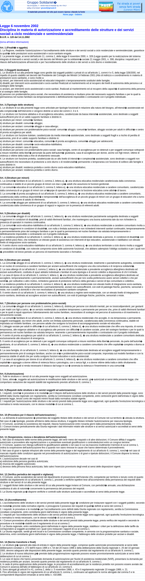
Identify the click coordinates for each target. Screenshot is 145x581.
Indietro (78, 15)
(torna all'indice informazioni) (14, 42)
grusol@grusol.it (48, 8)
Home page (68, 15)
